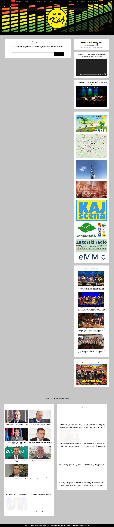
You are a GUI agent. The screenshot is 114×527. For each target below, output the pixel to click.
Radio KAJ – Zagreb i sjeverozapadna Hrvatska (57, 398)
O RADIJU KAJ (27, 2)
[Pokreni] (78, 74)
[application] (91, 67)
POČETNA (18, 2)
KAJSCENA (77, 2)
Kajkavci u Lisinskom (66, 2)
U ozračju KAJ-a (53, 2)
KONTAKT (95, 2)
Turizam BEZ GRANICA (40, 2)
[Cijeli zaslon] (105, 74)
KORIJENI (83, 2)
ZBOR (89, 2)
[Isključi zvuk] (102, 74)
